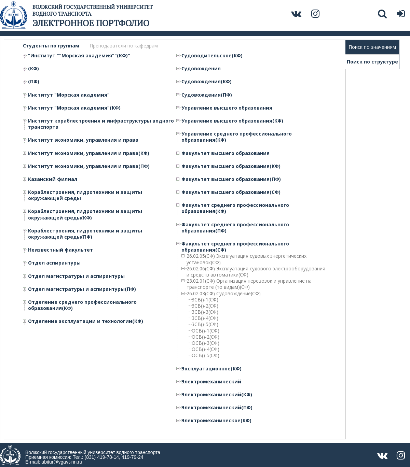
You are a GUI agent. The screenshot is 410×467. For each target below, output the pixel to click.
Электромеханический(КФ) (216, 395)
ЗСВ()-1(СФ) (205, 300)
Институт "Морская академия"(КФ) (74, 108)
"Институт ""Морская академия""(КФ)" (79, 56)
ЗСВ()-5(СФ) (205, 324)
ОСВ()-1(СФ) (205, 331)
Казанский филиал (52, 179)
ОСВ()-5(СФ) (205, 355)
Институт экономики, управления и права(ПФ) (89, 166)
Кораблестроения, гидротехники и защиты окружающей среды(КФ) (85, 214)
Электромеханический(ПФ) (216, 408)
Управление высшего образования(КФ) (232, 121)
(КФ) (33, 69)
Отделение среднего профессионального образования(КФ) (82, 305)
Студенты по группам (51, 45)
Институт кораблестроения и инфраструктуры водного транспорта (101, 124)
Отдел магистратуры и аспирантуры (76, 276)
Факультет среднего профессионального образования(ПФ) (235, 228)
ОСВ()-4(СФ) (205, 349)
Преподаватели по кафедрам (124, 45)
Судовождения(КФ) (206, 82)
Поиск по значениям (372, 47)
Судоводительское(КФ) (212, 56)
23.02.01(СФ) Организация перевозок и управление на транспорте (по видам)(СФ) (249, 284)
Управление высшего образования (226, 108)
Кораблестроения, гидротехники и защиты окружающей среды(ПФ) (85, 234)
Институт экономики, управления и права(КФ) (88, 153)
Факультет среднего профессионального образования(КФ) (235, 208)
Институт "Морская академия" (69, 95)
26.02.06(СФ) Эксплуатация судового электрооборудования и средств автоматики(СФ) (256, 272)
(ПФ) (33, 82)
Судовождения (201, 69)
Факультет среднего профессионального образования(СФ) (235, 247)
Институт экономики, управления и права (83, 140)
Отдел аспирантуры (54, 263)
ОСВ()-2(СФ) (205, 337)
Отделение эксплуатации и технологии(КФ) (85, 321)
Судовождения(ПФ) (206, 95)
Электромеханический (211, 382)
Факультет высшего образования (225, 153)
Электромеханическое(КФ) (216, 421)
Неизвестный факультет (60, 250)
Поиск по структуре (372, 61)
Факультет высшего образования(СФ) (231, 192)
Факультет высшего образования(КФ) (231, 166)
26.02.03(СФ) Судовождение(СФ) (224, 294)
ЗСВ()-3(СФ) (205, 312)
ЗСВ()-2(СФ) (205, 306)
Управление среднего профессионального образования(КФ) (236, 137)
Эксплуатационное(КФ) (211, 369)
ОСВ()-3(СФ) (205, 343)
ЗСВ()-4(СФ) (205, 318)
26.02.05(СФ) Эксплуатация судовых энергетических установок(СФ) (246, 259)
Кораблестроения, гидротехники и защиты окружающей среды (85, 195)
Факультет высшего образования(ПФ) (231, 179)
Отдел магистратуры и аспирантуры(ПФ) (82, 289)
